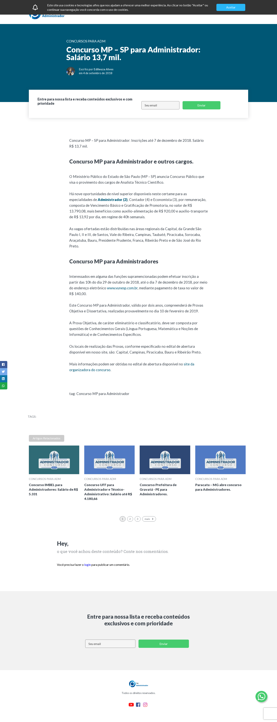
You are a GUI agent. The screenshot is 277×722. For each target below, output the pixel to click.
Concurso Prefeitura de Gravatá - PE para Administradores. (158, 489)
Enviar (201, 105)
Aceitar (231, 7)
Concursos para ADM (45, 479)
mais (150, 518)
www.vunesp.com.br (122, 288)
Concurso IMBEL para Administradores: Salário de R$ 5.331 (53, 489)
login (87, 564)
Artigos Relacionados (46, 438)
